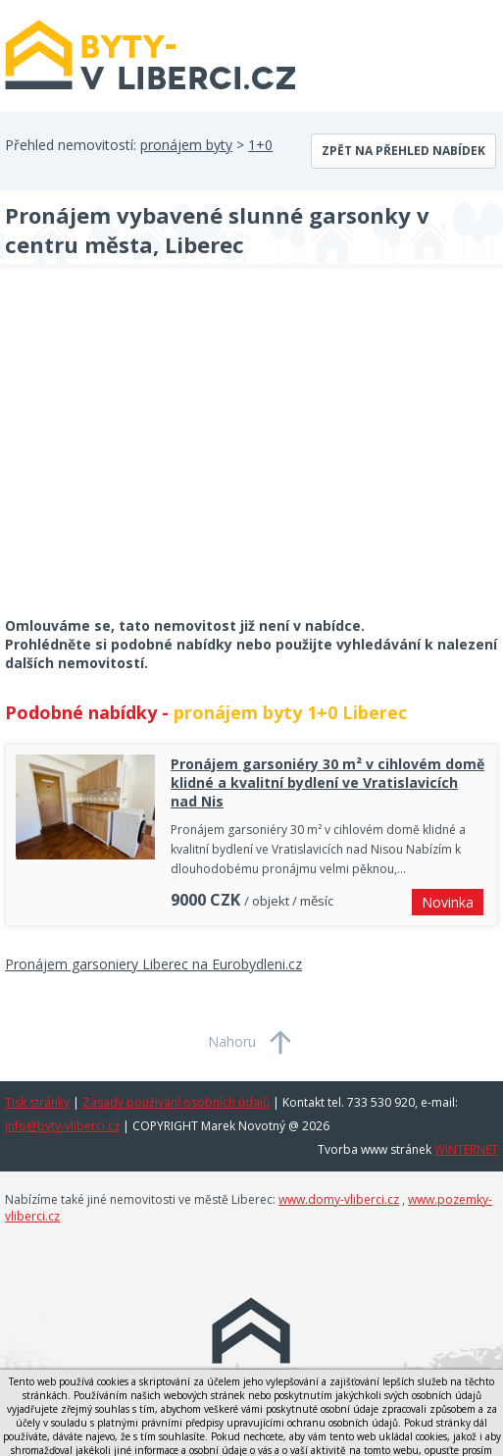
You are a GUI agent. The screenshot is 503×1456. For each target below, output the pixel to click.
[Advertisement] (152, 455)
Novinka (448, 902)
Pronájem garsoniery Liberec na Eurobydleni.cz (153, 964)
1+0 (260, 144)
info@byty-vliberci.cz (62, 1126)
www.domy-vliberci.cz (338, 1199)
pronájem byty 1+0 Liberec (290, 712)
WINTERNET (466, 1149)
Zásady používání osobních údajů (176, 1102)
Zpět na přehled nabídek (403, 150)
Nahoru (232, 1041)
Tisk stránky (37, 1102)
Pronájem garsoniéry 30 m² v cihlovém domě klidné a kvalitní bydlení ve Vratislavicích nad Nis (327, 782)
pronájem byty (186, 144)
